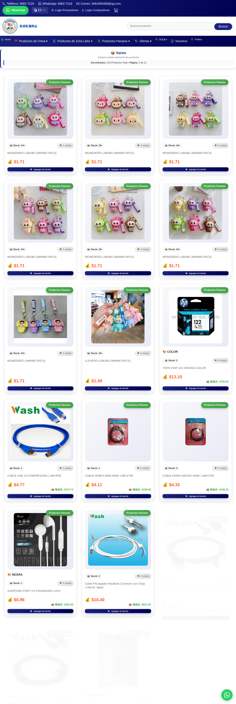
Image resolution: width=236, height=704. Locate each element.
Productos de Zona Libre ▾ (78, 41)
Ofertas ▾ (149, 41)
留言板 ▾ (171, 41)
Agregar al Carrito (40, 173)
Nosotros (192, 41)
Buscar (223, 25)
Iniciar (9, 41)
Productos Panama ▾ (119, 41)
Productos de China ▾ (36, 41)
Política (212, 41)
